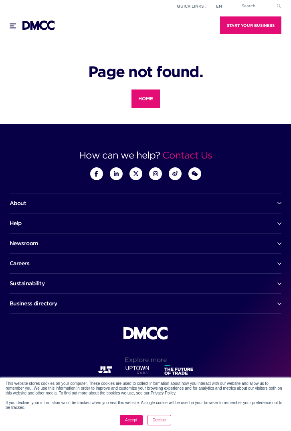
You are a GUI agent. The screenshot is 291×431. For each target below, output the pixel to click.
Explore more (146, 360)
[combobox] (261, 6)
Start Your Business (251, 25)
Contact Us (187, 155)
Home (145, 99)
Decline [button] (159, 420)
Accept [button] (131, 420)
